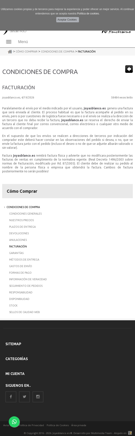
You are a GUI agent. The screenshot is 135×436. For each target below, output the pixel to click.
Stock (13, 305)
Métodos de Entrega (24, 259)
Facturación (87, 51)
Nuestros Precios (21, 220)
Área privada (78, 425)
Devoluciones (19, 233)
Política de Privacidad (31, 425)
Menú (23, 42)
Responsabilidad (20, 292)
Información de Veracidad (28, 279)
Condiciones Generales (25, 213)
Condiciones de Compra (57, 51)
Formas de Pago (20, 272)
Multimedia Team (101, 433)
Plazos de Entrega (22, 226)
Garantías (16, 253)
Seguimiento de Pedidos (26, 285)
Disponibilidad (19, 299)
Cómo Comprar (27, 51)
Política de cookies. (88, 13)
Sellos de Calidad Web (24, 312)
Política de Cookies (58, 425)
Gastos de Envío (20, 266)
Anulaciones (18, 239)
